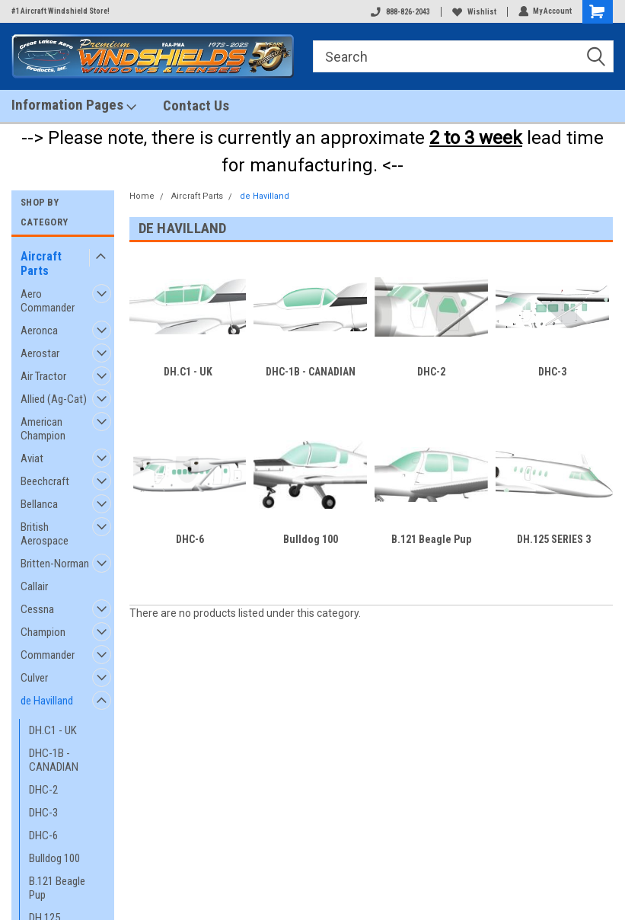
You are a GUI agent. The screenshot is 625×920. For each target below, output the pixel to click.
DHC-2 (43, 790)
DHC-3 (43, 812)
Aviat (32, 458)
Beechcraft (45, 481)
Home (142, 196)
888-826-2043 (399, 12)
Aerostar (40, 353)
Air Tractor (43, 376)
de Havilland (47, 701)
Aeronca (39, 330)
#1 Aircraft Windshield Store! (60, 11)
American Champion (43, 428)
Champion (43, 632)
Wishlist (473, 12)
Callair (34, 586)
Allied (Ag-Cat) (54, 399)
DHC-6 (43, 835)
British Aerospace (45, 534)
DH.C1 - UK (53, 730)
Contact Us (196, 105)
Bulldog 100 (54, 858)
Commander (48, 655)
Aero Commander (48, 301)
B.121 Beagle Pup (57, 888)
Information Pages (73, 105)
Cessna (37, 609)
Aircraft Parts (41, 263)
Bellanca (39, 504)
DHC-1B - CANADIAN (53, 760)
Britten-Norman (55, 563)
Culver (34, 678)
